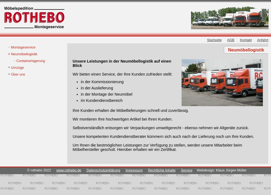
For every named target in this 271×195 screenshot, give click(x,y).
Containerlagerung (31, 61)
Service (186, 170)
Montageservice (23, 47)
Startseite (214, 40)
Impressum (134, 170)
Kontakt (245, 40)
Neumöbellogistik (24, 54)
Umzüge (17, 68)
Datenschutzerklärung (103, 170)
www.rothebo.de (68, 170)
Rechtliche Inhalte (162, 170)
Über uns (18, 74)
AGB (230, 40)
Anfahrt (262, 40)
